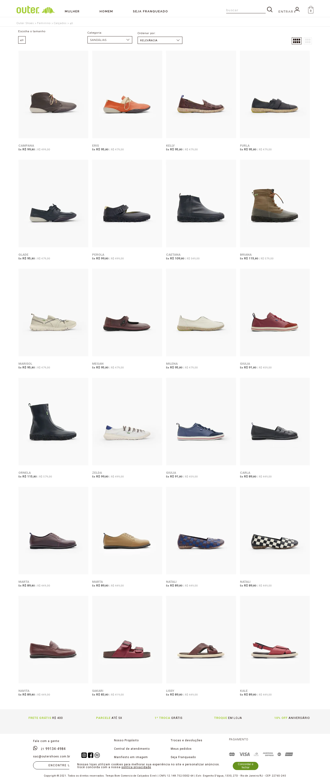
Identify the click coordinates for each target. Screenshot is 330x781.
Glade (23, 254)
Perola (98, 254)
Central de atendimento (132, 748)
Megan (98, 363)
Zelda (97, 472)
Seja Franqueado (183, 757)
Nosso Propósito (126, 740)
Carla (245, 472)
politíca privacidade (136, 767)
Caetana (173, 254)
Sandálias (98, 40)
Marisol (25, 363)
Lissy (170, 691)
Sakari (97, 691)
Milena (172, 363)
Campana (26, 145)
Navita (23, 691)
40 (71, 23)
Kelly (170, 145)
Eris (95, 145)
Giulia (245, 363)
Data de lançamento (160, 40)
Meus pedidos (181, 748)
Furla (245, 145)
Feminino (44, 23)
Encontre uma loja (67, 765)
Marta (23, 581)
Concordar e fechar (245, 766)
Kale (244, 691)
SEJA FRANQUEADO (150, 11)
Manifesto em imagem (131, 757)
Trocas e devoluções (186, 740)
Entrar (289, 11)
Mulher (72, 11)
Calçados (60, 23)
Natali (171, 581)
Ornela (24, 472)
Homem (106, 11)
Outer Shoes (25, 23)
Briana (246, 254)
